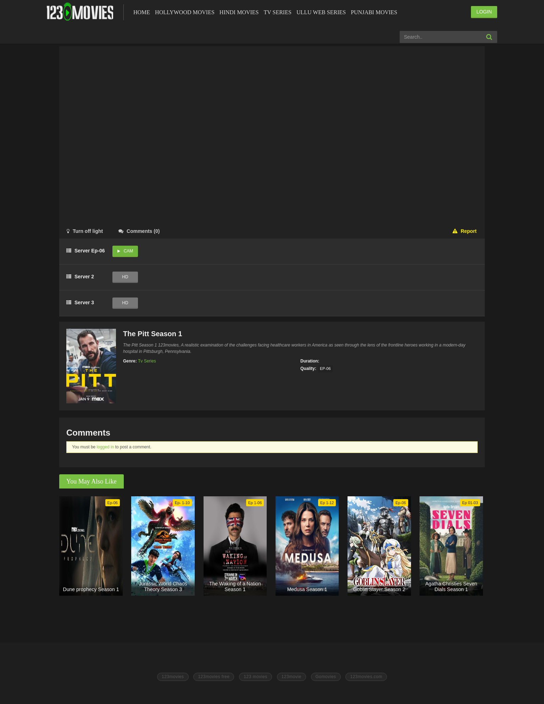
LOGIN (484, 12)
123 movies (255, 676)
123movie (291, 676)
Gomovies (326, 676)
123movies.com (366, 676)
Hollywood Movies (185, 12)
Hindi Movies (239, 12)
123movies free (213, 676)
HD (125, 276)
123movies (173, 676)
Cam (128, 251)
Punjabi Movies (374, 12)
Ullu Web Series (321, 12)
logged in (105, 446)
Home (141, 12)
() (139, 231)
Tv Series (277, 12)
